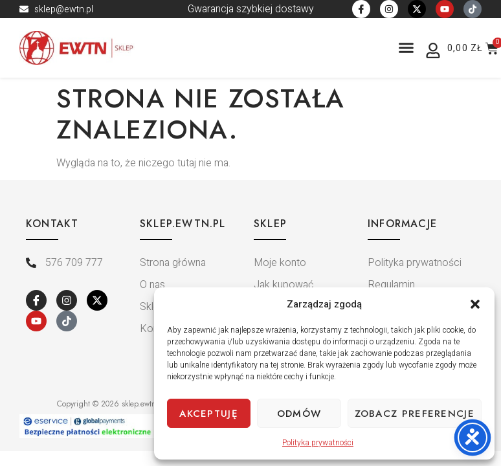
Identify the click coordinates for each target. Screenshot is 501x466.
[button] (475, 304)
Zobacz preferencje (414, 413)
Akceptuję (208, 413)
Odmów (299, 413)
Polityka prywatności (317, 443)
